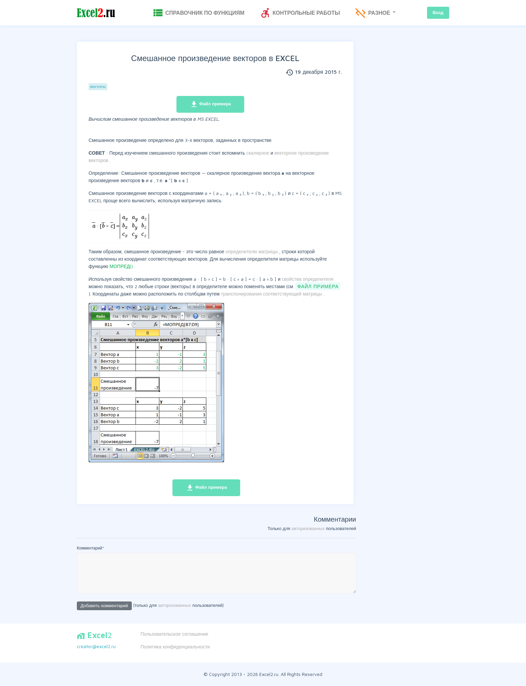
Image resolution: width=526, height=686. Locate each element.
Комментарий (90, 547)
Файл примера (210, 104)
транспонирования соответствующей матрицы (272, 294)
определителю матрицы (252, 251)
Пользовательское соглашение (174, 634)
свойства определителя (307, 279)
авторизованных (308, 528)
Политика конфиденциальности (175, 646)
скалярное (258, 153)
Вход (438, 12)
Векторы (98, 87)
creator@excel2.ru (96, 646)
